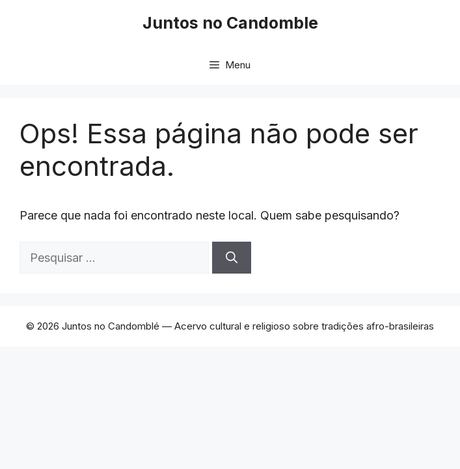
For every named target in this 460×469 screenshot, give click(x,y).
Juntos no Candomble (230, 23)
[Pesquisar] (231, 258)
